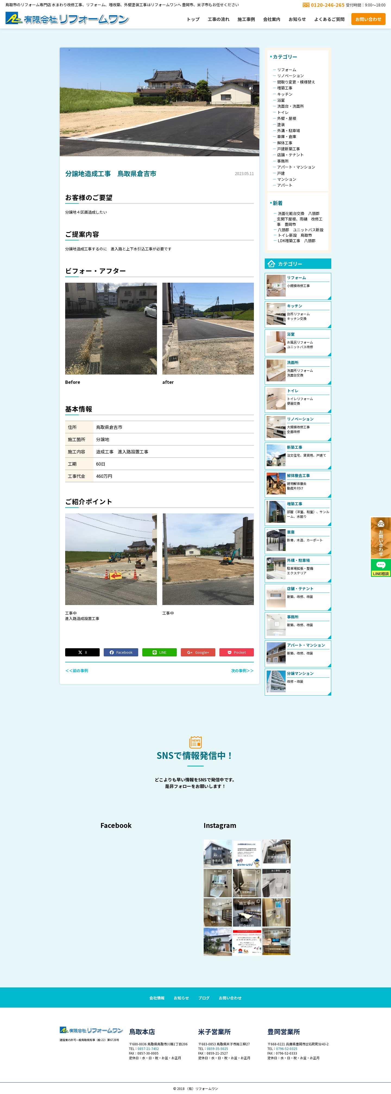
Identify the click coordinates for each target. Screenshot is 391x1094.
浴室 (281, 100)
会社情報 (157, 998)
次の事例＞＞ (242, 670)
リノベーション (290, 75)
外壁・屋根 (286, 118)
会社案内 (271, 19)
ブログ (204, 998)
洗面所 (292, 362)
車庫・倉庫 (286, 136)
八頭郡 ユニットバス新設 (300, 229)
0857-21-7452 (148, 1048)
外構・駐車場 (298, 560)
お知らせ (297, 19)
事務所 (283, 161)
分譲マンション (300, 673)
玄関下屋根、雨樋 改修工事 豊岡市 (300, 221)
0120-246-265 (328, 4)
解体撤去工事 (298, 475)
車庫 (291, 532)
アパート (284, 185)
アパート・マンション (296, 167)
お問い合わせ (368, 19)
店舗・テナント (290, 154)
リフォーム (286, 69)
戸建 (281, 173)
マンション (286, 179)
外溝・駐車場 (288, 130)
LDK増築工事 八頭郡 (297, 240)
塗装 (281, 124)
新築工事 (294, 447)
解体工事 (284, 142)
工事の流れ (218, 19)
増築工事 (284, 88)
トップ (193, 19)
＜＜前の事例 (76, 670)
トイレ (283, 112)
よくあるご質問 (329, 19)
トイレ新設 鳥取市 (295, 235)
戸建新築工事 (288, 148)
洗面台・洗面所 (290, 106)
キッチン (284, 94)
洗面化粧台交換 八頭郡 (299, 213)
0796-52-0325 (286, 1048)
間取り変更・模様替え (296, 82)
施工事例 (246, 19)
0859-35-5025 (217, 1048)
